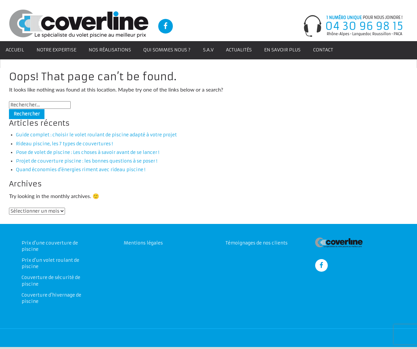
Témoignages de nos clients (257, 244)
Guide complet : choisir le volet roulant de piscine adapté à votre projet (97, 135)
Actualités (240, 50)
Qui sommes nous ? (168, 50)
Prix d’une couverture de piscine (50, 247)
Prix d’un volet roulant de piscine (51, 265)
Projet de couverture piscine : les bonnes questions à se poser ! (87, 162)
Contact (325, 50)
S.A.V (209, 50)
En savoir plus (284, 50)
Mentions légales (143, 244)
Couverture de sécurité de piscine (51, 282)
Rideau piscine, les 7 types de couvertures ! (64, 144)
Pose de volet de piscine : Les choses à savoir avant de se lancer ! (88, 153)
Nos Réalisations (110, 50)
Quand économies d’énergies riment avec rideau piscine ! (81, 170)
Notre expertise (56, 50)
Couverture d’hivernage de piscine (52, 300)
